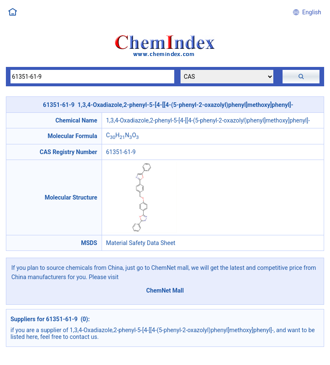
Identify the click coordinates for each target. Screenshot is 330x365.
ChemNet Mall (165, 290)
